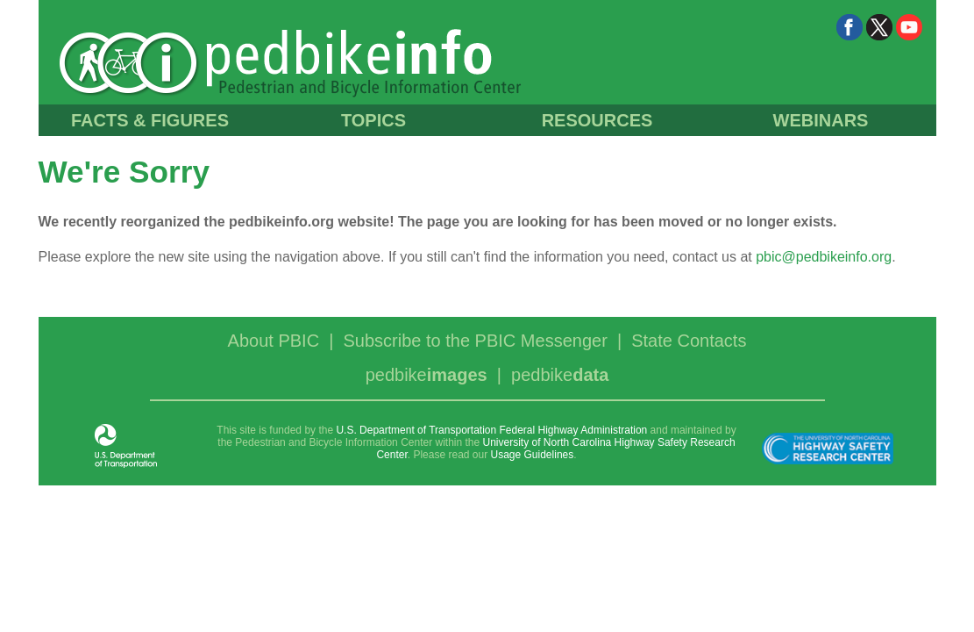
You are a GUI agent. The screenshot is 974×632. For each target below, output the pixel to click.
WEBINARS (821, 120)
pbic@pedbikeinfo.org (824, 256)
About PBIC (274, 340)
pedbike (426, 374)
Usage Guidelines (532, 455)
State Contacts (688, 340)
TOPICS (373, 120)
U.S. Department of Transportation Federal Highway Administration (491, 430)
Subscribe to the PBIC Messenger (476, 340)
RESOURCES (597, 120)
